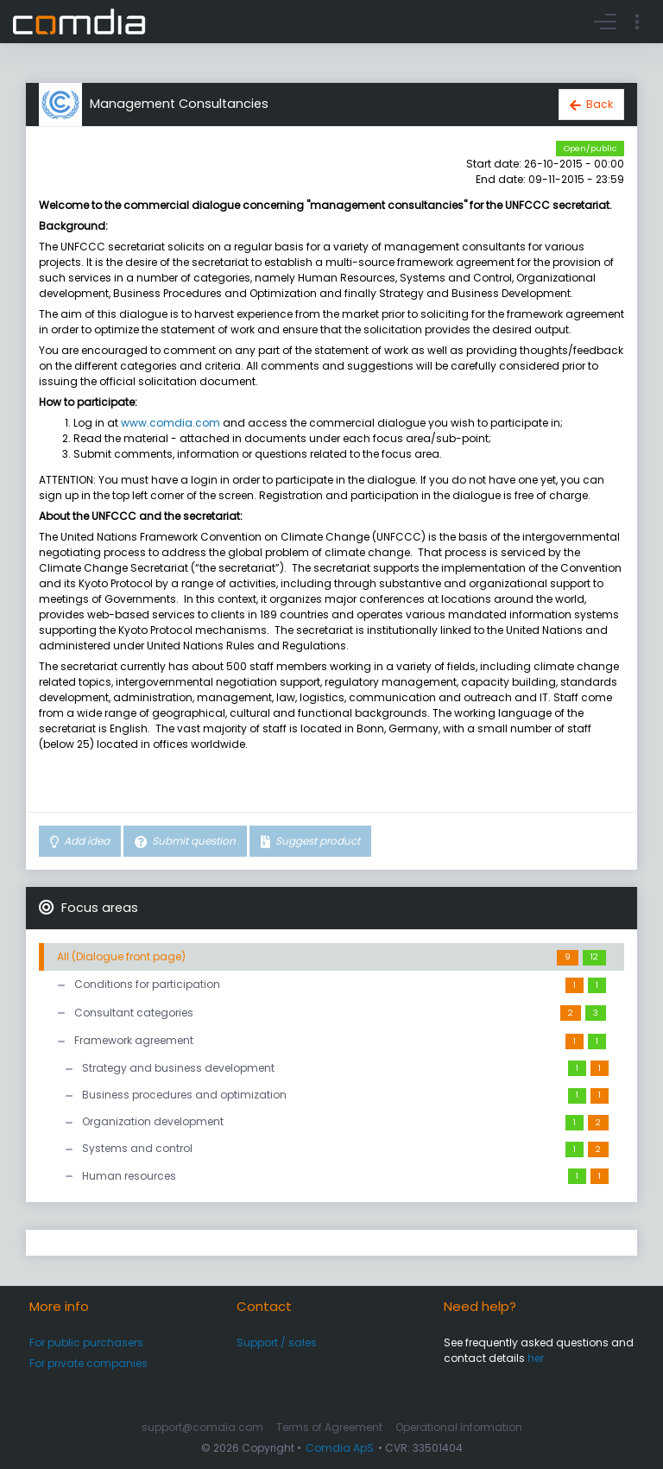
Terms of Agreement (329, 1427)
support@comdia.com (202, 1427)
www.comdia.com (170, 422)
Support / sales (277, 1342)
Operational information (458, 1427)
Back (599, 104)
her (535, 1358)
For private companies (88, 1363)
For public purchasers (86, 1342)
